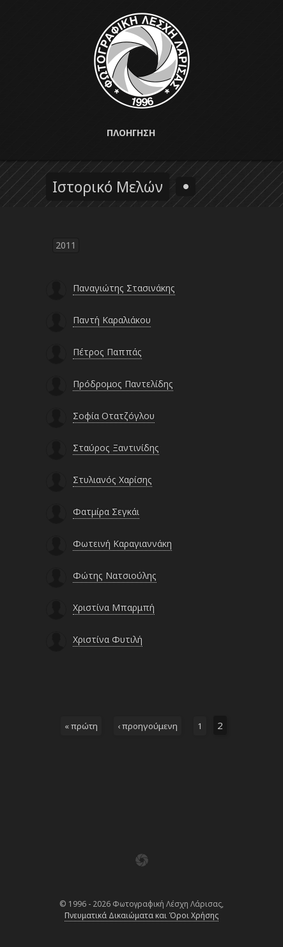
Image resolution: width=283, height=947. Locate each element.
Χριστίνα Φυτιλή (107, 639)
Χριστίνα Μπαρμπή (114, 607)
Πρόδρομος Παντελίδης (123, 384)
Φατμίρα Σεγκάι (106, 511)
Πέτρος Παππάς (107, 352)
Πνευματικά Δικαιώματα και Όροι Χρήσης (141, 915)
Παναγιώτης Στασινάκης (124, 288)
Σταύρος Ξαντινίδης (116, 448)
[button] (141, 133)
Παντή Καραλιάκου (112, 320)
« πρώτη (81, 726)
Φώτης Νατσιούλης (115, 575)
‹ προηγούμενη (148, 726)
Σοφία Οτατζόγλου (114, 416)
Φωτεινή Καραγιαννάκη (122, 543)
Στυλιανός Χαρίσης (112, 480)
